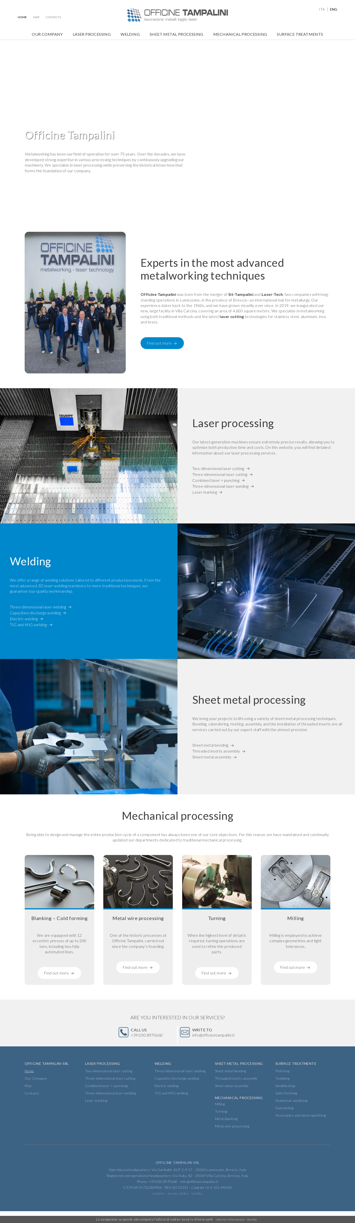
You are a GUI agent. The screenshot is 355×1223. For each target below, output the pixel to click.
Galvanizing (284, 1120)
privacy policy (178, 1205)
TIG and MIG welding (28, 625)
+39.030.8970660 (150, 1038)
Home (22, 17)
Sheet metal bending (210, 745)
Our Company (47, 34)
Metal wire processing (232, 1138)
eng (333, 9)
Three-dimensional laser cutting (219, 475)
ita (322, 9)
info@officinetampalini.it (220, 1038)
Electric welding (24, 619)
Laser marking (204, 492)
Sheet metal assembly (211, 757)
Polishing (282, 1083)
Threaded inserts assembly (216, 751)
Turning (221, 1123)
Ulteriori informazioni (229, 1220)
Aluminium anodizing (291, 1112)
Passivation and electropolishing (300, 1127)
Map (36, 17)
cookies (159, 1205)
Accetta (252, 1220)
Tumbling (282, 1090)
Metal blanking (226, 1130)
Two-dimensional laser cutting (218, 469)
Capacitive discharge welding (35, 613)
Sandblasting (285, 1097)
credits (197, 1205)
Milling (220, 1116)
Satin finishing (286, 1105)
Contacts (53, 17)
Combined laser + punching (215, 481)
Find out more (159, 344)
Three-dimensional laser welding (220, 487)
